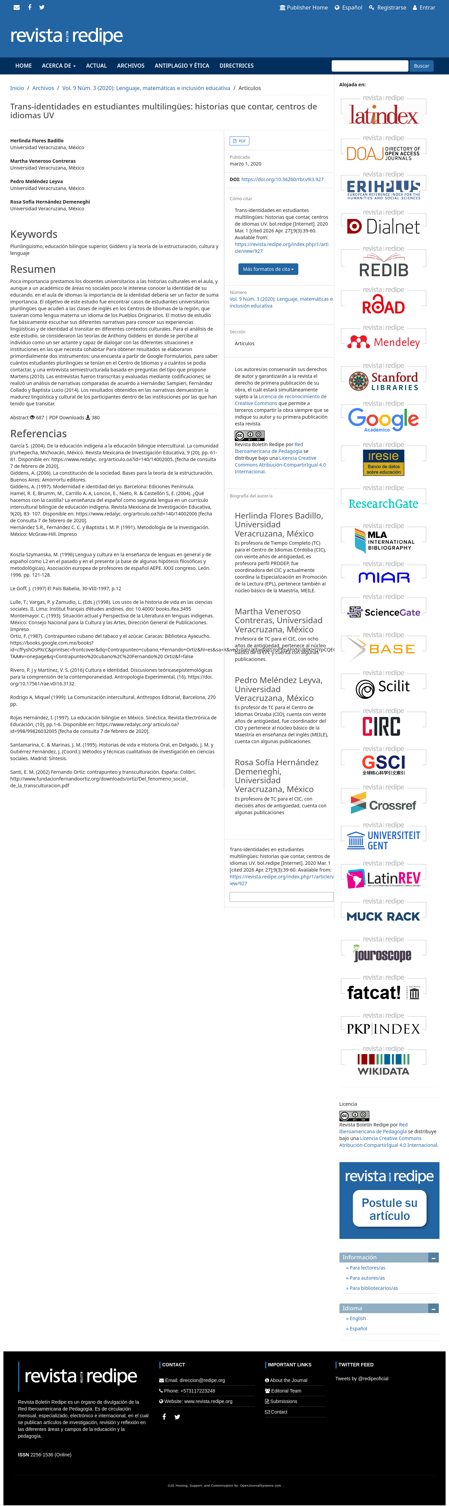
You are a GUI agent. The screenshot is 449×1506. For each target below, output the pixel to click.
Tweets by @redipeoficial (361, 1378)
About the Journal (288, 1380)
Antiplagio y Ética (182, 65)
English (357, 1318)
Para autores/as (367, 1278)
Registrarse (387, 7)
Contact (279, 1412)
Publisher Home (304, 7)
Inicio (17, 88)
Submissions (283, 1401)
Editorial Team (286, 1391)
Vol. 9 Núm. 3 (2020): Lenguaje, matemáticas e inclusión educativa (146, 88)
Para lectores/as (367, 1267)
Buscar (421, 66)
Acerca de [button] (59, 65)
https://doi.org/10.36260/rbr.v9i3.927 (283, 179)
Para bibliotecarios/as (373, 1288)
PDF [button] (242, 140)
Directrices (236, 65)
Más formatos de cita (268, 269)
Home (23, 65)
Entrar (424, 7)
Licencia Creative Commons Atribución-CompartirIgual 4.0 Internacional (280, 465)
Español (348, 7)
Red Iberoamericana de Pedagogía (269, 447)
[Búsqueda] (370, 66)
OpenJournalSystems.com (260, 1485)
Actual (96, 65)
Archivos (131, 65)
